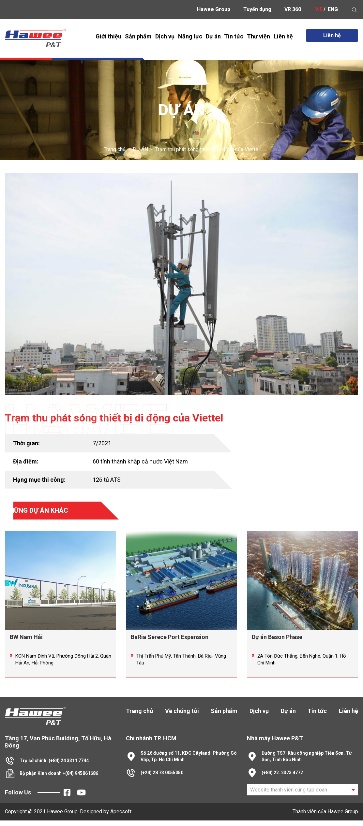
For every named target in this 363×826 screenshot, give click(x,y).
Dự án (213, 36)
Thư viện (258, 36)
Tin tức (233, 36)
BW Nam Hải (26, 642)
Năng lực (190, 36)
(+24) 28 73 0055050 (162, 778)
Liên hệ (283, 36)
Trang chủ (115, 149)
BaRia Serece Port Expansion (169, 642)
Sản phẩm (138, 36)
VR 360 (292, 9)
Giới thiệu (108, 36)
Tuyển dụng (257, 9)
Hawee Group (213, 9)
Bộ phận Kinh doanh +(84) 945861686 (59, 779)
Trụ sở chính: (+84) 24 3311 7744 (54, 766)
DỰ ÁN (140, 149)
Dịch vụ (164, 36)
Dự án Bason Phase (277, 642)
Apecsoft (120, 817)
